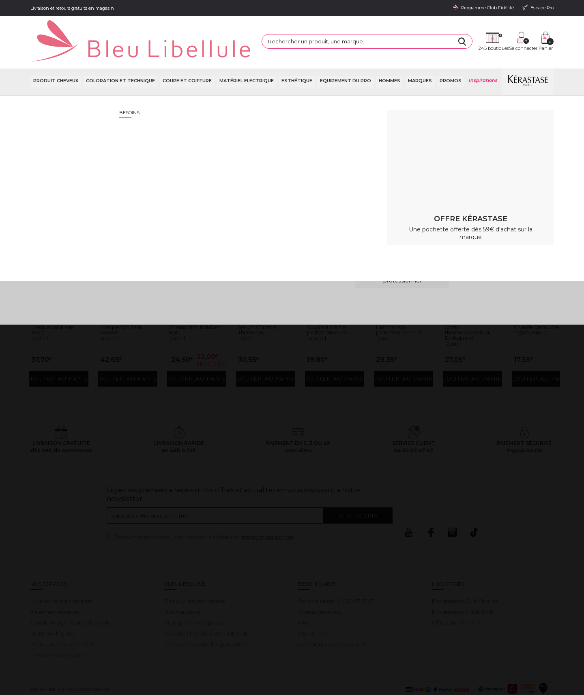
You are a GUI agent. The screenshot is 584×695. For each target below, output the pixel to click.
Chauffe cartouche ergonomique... (537, 307)
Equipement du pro (344, 60)
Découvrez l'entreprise (194, 574)
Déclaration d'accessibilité (332, 617)
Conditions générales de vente (71, 596)
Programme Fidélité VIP (463, 585)
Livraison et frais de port (61, 574)
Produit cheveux (54, 60)
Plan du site (313, 606)
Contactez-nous (319, 585)
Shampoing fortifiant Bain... (191, 304)
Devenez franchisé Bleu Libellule (207, 606)
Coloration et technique (119, 60)
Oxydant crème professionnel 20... (333, 304)
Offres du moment (456, 596)
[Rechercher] (389, 32)
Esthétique (296, 60)
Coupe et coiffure (186, 60)
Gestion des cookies (57, 628)
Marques (420, 60)
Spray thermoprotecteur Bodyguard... (472, 307)
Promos (450, 60)
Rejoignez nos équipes (194, 596)
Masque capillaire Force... (57, 304)
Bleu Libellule (74, 81)
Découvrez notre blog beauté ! (205, 617)
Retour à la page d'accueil (514, 160)
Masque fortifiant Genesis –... (125, 304)
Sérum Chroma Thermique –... (261, 304)
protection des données (267, 510)
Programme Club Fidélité (465, 574)
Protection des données (62, 617)
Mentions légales (52, 606)
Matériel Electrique (246, 60)
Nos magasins (182, 585)
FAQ (304, 596)
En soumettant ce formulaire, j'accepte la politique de (205, 510)
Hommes (389, 60)
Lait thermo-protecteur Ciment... (395, 307)
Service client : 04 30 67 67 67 (336, 574)
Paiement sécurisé (54, 585)
